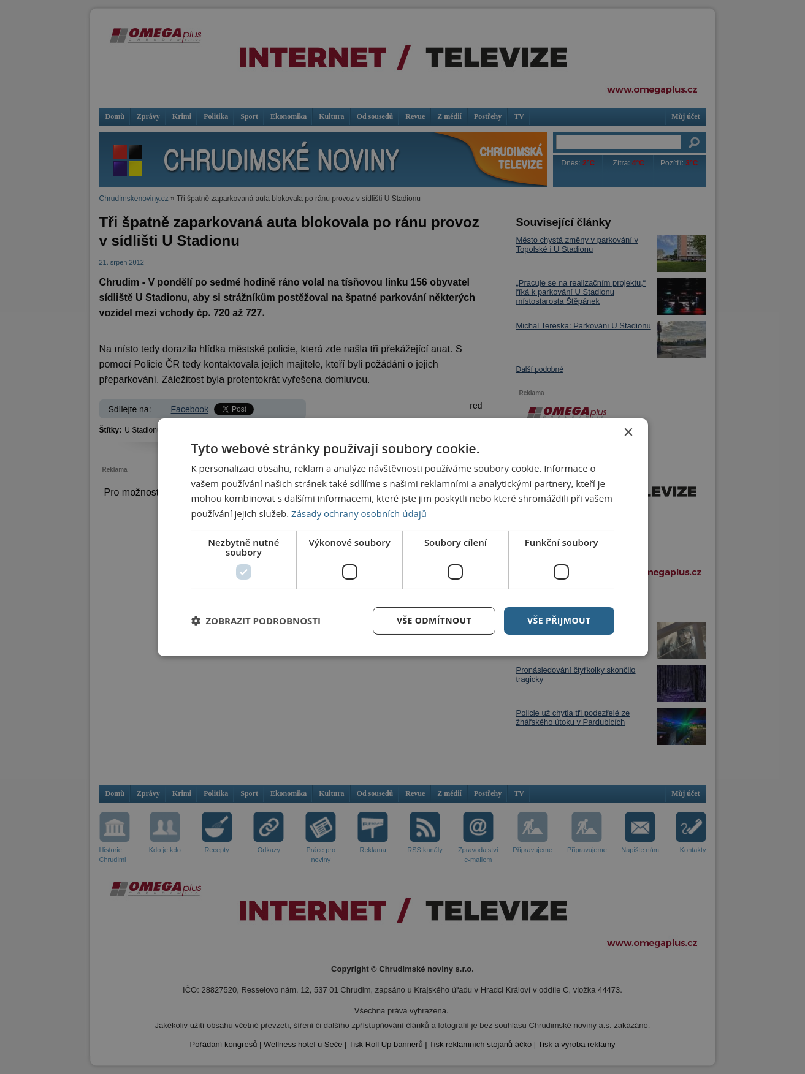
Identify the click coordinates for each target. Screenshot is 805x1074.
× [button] (628, 432)
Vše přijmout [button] (558, 620)
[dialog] (403, 537)
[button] (256, 620)
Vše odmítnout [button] (434, 620)
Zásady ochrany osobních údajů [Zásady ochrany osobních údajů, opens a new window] (359, 513)
